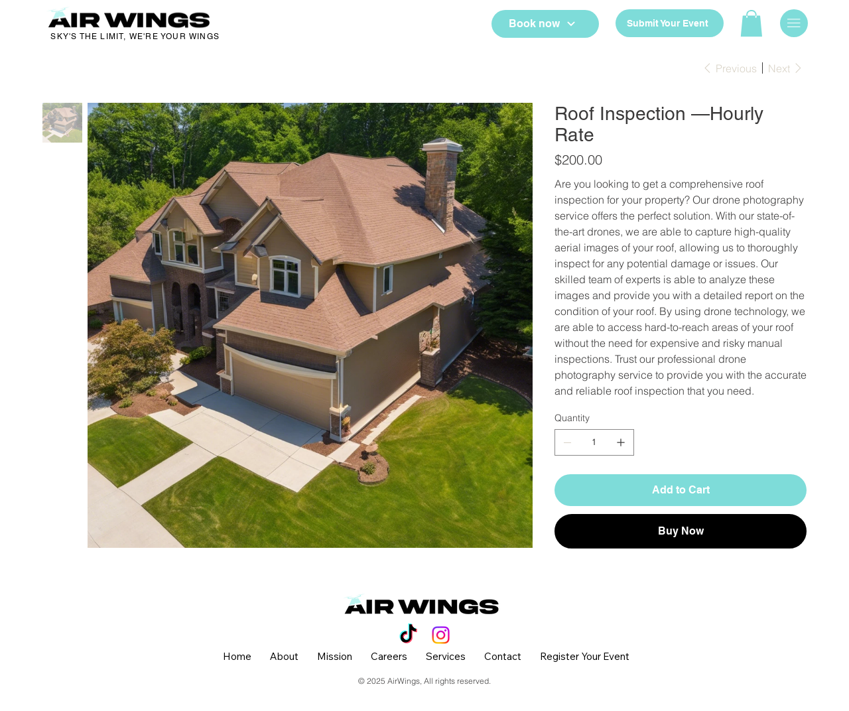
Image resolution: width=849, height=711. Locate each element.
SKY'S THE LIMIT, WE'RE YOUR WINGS (135, 36)
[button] (751, 23)
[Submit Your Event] (669, 23)
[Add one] (621, 442)
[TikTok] (408, 635)
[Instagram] (440, 635)
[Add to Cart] (681, 490)
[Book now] (545, 24)
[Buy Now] (681, 531)
